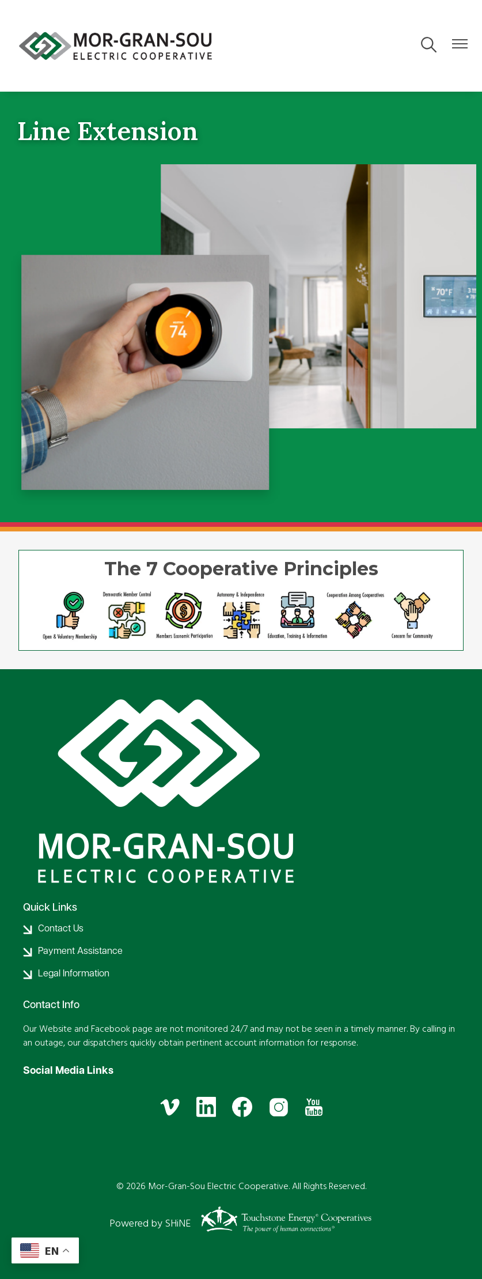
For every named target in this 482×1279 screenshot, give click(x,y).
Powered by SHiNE (150, 1223)
